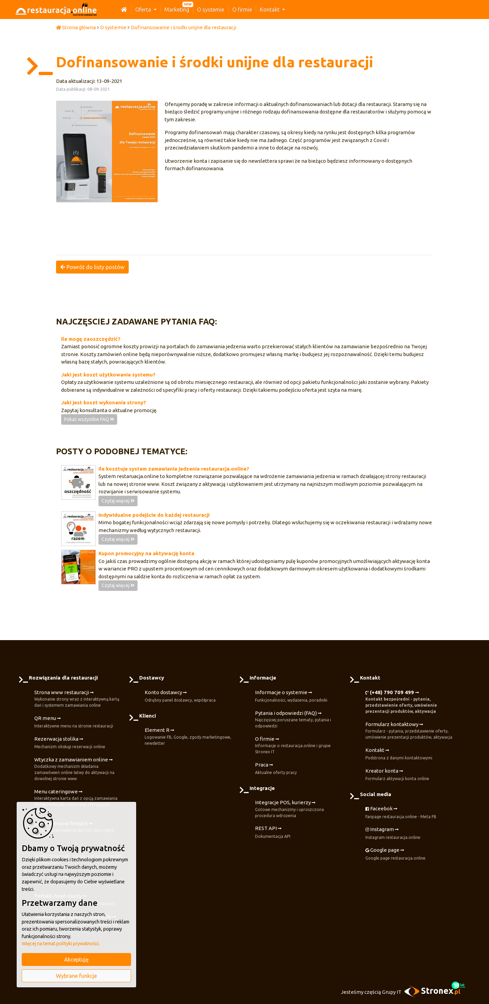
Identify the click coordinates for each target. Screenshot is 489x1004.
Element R (189, 736)
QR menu (73, 722)
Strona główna (76, 27)
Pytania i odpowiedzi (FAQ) (299, 719)
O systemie (210, 9)
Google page (395, 854)
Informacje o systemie (291, 696)
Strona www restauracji (79, 699)
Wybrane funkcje (76, 976)
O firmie (242, 9)
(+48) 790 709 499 (410, 702)
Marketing (176, 9)
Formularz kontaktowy (410, 731)
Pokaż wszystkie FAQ (89, 419)
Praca (276, 769)
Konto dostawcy (180, 696)
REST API (272, 832)
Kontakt (270, 9)
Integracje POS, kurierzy (299, 809)
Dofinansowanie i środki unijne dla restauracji (183, 27)
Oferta (143, 9)
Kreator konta (397, 775)
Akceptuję (76, 959)
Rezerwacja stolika (69, 743)
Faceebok (400, 813)
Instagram (392, 833)
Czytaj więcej (118, 501)
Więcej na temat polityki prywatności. (61, 943)
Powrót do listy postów (92, 267)
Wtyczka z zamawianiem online (79, 769)
